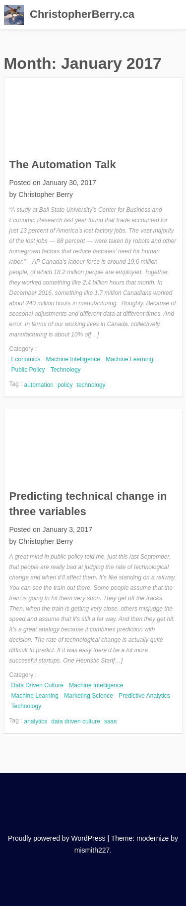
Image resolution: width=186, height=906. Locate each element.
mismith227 (92, 850)
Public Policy (28, 369)
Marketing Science (88, 695)
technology (91, 384)
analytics (36, 721)
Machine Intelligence (73, 359)
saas (110, 721)
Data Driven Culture (37, 685)
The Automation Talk (62, 164)
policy (65, 384)
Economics (26, 359)
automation (39, 384)
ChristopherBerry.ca (82, 14)
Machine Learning (129, 359)
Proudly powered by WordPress (57, 838)
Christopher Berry (45, 194)
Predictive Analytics (144, 695)
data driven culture (75, 721)
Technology (66, 369)
